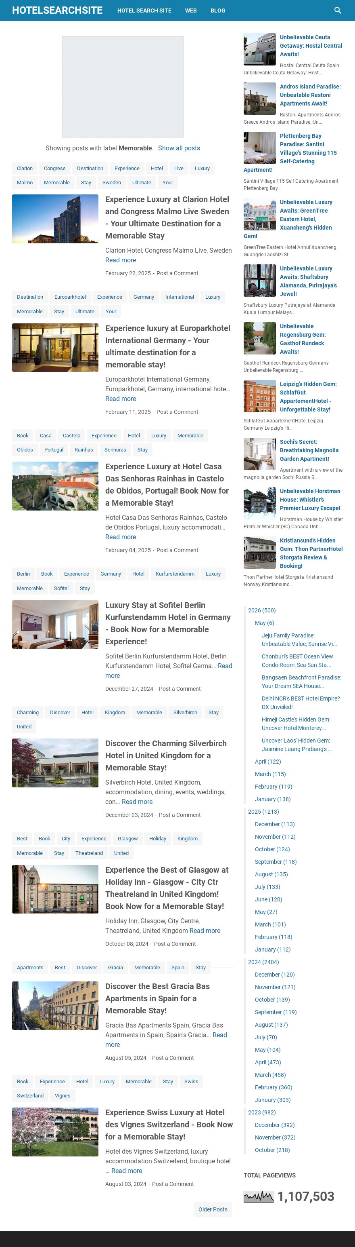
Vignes (63, 1096)
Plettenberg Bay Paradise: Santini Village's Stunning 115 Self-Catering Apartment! (290, 153)
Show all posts (179, 148)
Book (23, 436)
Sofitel (61, 588)
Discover (60, 712)
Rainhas (84, 450)
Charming (28, 712)
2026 (262, 610)
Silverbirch (185, 712)
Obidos (25, 450)
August (271, 874)
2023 (262, 1112)
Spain (177, 967)
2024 (263, 962)
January (273, 799)
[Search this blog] (338, 10)
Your (168, 182)
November (275, 836)
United (24, 727)
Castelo (71, 436)
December (275, 824)
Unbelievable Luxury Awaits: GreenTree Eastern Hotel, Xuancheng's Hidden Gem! (288, 219)
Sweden (111, 182)
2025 (263, 811)
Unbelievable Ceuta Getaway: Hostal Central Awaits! (311, 45)
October (272, 849)
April (268, 761)
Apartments (30, 967)
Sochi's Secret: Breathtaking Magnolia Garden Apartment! (309, 450)
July (267, 887)
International (179, 297)
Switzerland (30, 1096)
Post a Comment (177, 273)
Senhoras (115, 450)
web (191, 10)
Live (179, 168)
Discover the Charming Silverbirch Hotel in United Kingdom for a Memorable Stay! (166, 755)
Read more (120, 260)
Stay (86, 182)
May (264, 623)
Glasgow (128, 839)
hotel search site (144, 10)
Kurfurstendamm (175, 574)
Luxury (202, 168)
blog (218, 10)
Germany (144, 297)
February (273, 786)
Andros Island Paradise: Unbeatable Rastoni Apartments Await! (310, 95)
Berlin (23, 574)
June (268, 899)
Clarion (25, 168)
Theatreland (89, 853)
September (276, 862)
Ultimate (141, 182)
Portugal (53, 450)
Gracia (115, 967)
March (270, 774)
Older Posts (213, 1209)
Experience (127, 168)
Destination (90, 168)
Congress (55, 168)
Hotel (157, 168)
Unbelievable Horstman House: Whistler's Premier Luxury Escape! (310, 499)
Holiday (157, 839)
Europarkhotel (70, 297)
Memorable (57, 182)
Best (22, 839)
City (66, 839)
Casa (46, 436)
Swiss (191, 1081)
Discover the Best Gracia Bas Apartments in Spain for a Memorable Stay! (157, 998)
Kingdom (115, 712)
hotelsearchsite (57, 10)
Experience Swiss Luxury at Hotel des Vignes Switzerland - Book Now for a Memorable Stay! (169, 1125)
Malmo (25, 182)
